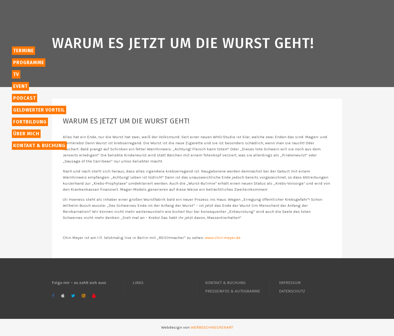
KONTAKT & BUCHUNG (225, 282)
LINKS (138, 282)
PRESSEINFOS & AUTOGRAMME (232, 291)
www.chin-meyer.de (223, 237)
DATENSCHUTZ (292, 291)
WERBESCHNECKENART (212, 327)
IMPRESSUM (290, 282)
